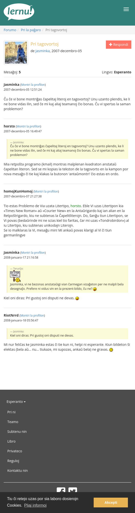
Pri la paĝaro (31, 30)
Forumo (10, 30)
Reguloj (13, 460)
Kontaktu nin (17, 470)
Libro (11, 441)
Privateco (14, 451)
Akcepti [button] (110, 502)
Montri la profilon (33, 85)
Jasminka (42, 50)
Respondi (118, 44)
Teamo (12, 421)
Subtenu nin (17, 431)
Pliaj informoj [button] (35, 505)
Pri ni (11, 412)
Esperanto (16, 401)
